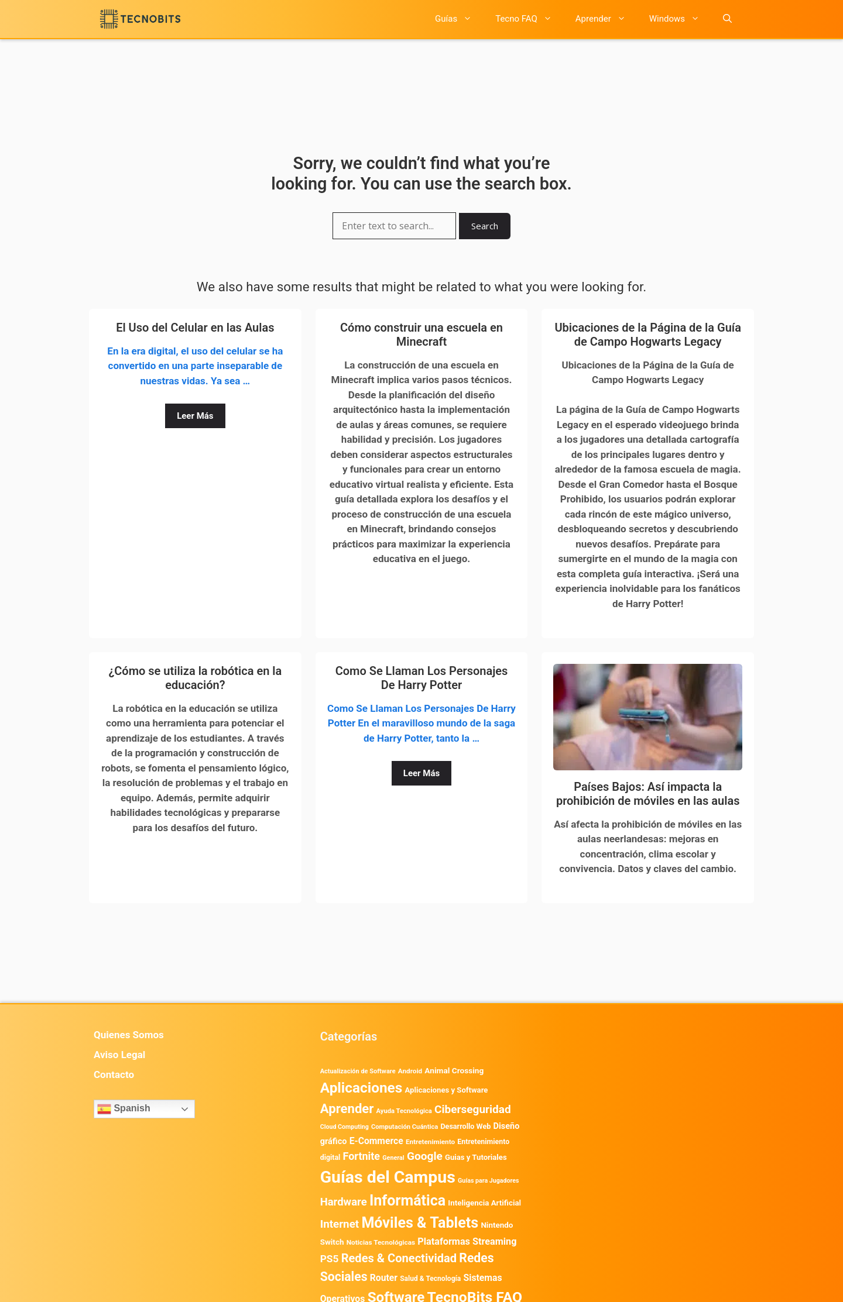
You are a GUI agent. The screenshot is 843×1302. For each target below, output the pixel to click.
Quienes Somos (129, 1035)
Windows (680, 19)
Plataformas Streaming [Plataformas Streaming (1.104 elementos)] (466, 1241)
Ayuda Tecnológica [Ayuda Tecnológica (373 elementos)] (404, 1111)
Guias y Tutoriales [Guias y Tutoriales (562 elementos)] (476, 1157)
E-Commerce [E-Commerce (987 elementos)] (376, 1140)
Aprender (606, 19)
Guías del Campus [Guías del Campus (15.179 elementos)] (387, 1177)
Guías (459, 19)
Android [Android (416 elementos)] (410, 1071)
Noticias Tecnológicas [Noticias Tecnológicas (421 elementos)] (381, 1242)
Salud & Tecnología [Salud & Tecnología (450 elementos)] (430, 1279)
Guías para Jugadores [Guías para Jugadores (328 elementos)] (488, 1180)
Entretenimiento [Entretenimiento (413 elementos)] (430, 1142)
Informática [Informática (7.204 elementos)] (407, 1200)
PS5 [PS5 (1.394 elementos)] (329, 1259)
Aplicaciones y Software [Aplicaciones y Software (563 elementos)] (446, 1090)
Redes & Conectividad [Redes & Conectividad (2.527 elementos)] (399, 1258)
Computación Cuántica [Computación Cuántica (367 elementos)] (404, 1127)
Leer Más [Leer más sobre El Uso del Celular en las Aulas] (195, 416)
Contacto (114, 1074)
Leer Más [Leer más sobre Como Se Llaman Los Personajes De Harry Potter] (421, 773)
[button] (727, 19)
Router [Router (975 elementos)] (383, 1277)
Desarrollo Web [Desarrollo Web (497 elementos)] (465, 1126)
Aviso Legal (119, 1054)
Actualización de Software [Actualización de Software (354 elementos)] (358, 1071)
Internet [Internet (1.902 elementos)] (339, 1224)
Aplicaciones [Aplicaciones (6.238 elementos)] (361, 1087)
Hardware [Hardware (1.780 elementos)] (343, 1202)
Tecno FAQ (529, 19)
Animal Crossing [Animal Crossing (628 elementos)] (454, 1070)
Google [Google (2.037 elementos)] (425, 1156)
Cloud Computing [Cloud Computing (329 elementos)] (344, 1127)
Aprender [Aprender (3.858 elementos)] (347, 1108)
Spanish (123, 1109)
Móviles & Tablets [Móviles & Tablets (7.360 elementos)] (419, 1222)
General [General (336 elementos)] (393, 1158)
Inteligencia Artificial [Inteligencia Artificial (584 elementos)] (484, 1202)
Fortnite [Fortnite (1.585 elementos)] (361, 1156)
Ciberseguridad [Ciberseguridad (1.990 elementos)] (472, 1109)
